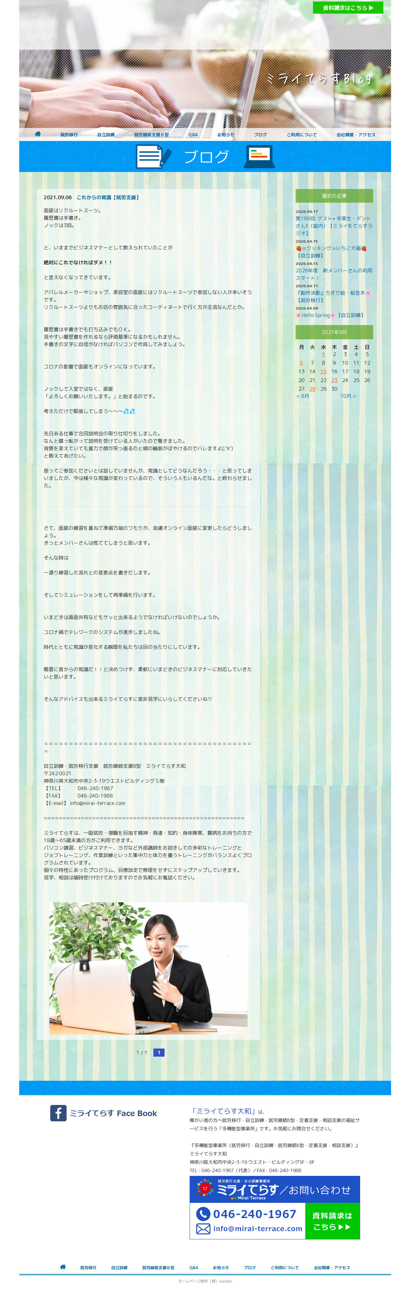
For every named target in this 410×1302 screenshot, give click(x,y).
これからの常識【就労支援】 (109, 197)
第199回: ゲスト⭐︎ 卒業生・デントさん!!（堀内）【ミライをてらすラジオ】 (334, 226)
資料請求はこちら (348, 8)
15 (323, 371)
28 (312, 388)
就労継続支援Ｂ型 (151, 135)
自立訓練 (106, 135)
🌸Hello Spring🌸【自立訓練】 (331, 315)
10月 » (348, 396)
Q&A (193, 135)
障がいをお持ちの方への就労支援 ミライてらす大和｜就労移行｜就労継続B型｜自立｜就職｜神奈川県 (193, 24)
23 (334, 380)
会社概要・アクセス (356, 135)
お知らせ (226, 135)
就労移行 (69, 135)
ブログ (260, 135)
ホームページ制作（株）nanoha (205, 1281)
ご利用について (302, 135)
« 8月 (302, 396)
